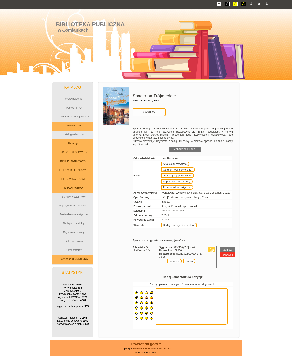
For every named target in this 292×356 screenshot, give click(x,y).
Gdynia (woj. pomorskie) (177, 175)
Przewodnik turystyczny (177, 187)
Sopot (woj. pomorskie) (176, 181)
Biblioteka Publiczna (90, 24)
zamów (189, 261)
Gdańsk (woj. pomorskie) (177, 169)
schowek (174, 261)
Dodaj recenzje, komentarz (178, 225)
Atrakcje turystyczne (175, 163)
